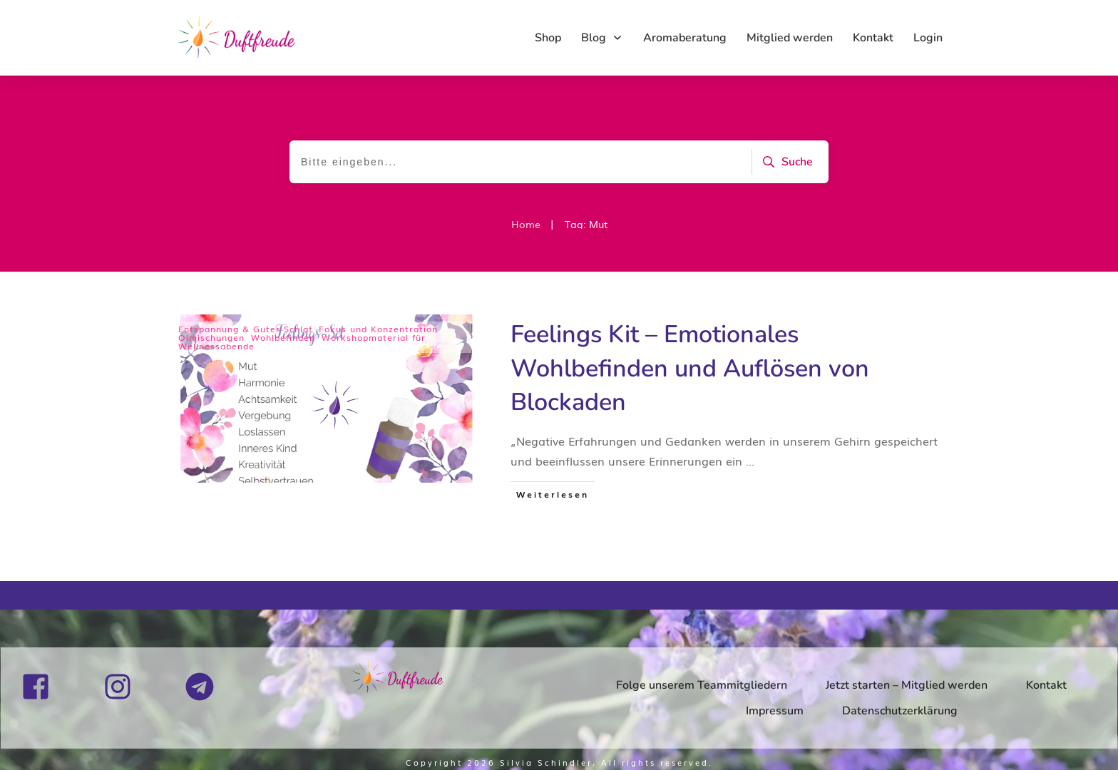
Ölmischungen (211, 337)
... (750, 460)
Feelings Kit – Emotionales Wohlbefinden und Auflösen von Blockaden (690, 368)
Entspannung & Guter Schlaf (245, 328)
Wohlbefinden (283, 337)
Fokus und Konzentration (378, 328)
